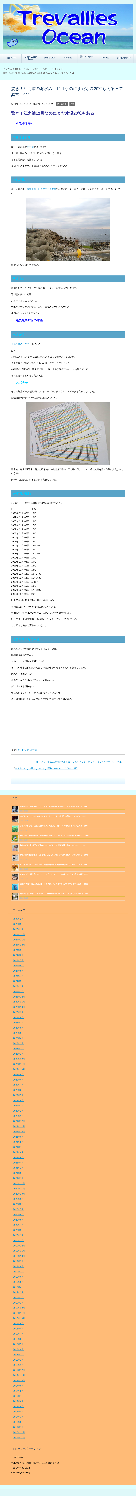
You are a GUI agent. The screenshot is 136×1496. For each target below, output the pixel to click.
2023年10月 (19, 1007)
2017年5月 (18, 1406)
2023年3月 (18, 1043)
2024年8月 (18, 955)
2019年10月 (19, 1256)
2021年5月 (18, 1157)
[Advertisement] (68, 723)
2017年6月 (18, 1401)
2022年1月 (18, 1116)
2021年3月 (18, 1168)
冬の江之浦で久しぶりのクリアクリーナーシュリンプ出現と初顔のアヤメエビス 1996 (53, 816)
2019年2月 (18, 1297)
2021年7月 (18, 1147)
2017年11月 (19, 1375)
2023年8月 (18, 1017)
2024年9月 (18, 950)
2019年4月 (18, 1287)
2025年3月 (18, 919)
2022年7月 (18, 1085)
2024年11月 (19, 940)
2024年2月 (18, 986)
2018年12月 (19, 1308)
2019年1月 (18, 1303)
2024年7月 (18, 960)
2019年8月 (18, 1266)
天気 (72, 104)
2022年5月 (18, 1095)
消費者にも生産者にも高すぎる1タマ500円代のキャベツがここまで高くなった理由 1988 (54, 894)
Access (105, 57)
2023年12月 (19, 997)
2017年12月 (19, 1370)
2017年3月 (18, 1417)
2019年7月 (18, 1271)
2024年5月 (18, 971)
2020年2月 (18, 1235)
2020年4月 (18, 1225)
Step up (68, 57)
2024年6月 (18, 965)
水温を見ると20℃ (20, 344)
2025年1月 (18, 929)
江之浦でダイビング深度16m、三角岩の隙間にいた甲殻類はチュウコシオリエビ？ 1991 (54, 865)
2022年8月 (18, 1080)
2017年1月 (18, 1427)
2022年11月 (19, 1064)
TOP (25, 69)
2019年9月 (18, 1261)
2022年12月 (19, 1059)
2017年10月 (19, 1380)
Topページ (12, 58)
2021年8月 (18, 1142)
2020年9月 (18, 1199)
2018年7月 (18, 1334)
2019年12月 (19, 1246)
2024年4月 (18, 976)
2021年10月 (19, 1131)
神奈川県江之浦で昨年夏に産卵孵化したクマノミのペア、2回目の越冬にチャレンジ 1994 (54, 836)
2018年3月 (18, 1354)
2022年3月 (18, 1105)
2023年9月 (18, 1012)
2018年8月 (18, 1329)
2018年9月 (18, 1323)
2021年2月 (18, 1173)
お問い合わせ (124, 58)
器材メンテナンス (86, 58)
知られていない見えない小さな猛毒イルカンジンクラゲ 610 (46, 768)
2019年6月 (18, 1277)
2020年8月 (18, 1204)
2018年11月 (19, 1313)
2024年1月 (18, 991)
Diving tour (49, 57)
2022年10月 (19, 1069)
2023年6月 (18, 1028)
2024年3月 (18, 981)
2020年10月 (19, 1194)
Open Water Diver (31, 58)
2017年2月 (18, 1422)
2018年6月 (18, 1339)
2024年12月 (19, 934)
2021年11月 (19, 1126)
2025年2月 (18, 924)
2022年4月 (18, 1100)
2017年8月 (18, 1391)
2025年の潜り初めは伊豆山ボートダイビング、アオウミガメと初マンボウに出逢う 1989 (54, 884)
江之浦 (30, 147)
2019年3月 (18, 1292)
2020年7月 (18, 1209)
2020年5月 (18, 1220)
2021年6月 (18, 1152)
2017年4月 (18, 1411)
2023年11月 (19, 1002)
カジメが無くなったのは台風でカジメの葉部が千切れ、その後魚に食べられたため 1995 (54, 826)
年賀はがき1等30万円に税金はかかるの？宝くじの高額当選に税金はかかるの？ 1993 (52, 845)
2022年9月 (18, 1074)
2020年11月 (19, 1188)
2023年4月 (18, 1038)
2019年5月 (18, 1282)
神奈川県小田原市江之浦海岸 (41, 189)
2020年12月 (19, 1183)
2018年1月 (18, 1365)
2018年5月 (18, 1344)
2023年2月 (18, 1048)
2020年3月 (18, 1230)
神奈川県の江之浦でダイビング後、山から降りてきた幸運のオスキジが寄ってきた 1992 (54, 855)
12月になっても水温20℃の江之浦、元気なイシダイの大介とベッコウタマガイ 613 (78, 762)
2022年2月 (18, 1111)
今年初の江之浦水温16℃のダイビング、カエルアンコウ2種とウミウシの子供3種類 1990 (54, 874)
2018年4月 (18, 1349)
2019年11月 (19, 1251)
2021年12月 (19, 1121)
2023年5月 (18, 1033)
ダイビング (62, 104)
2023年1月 (18, 1054)
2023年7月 (18, 1022)
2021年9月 (18, 1137)
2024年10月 (19, 945)
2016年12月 (19, 1432)
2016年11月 (19, 1437)
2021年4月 (18, 1163)
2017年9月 (18, 1386)
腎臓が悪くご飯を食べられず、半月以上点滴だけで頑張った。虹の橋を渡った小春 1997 (54, 807)
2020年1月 (18, 1240)
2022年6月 (18, 1090)
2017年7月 (18, 1396)
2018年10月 (19, 1318)
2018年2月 (18, 1360)
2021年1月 (18, 1178)
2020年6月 (18, 1214)
